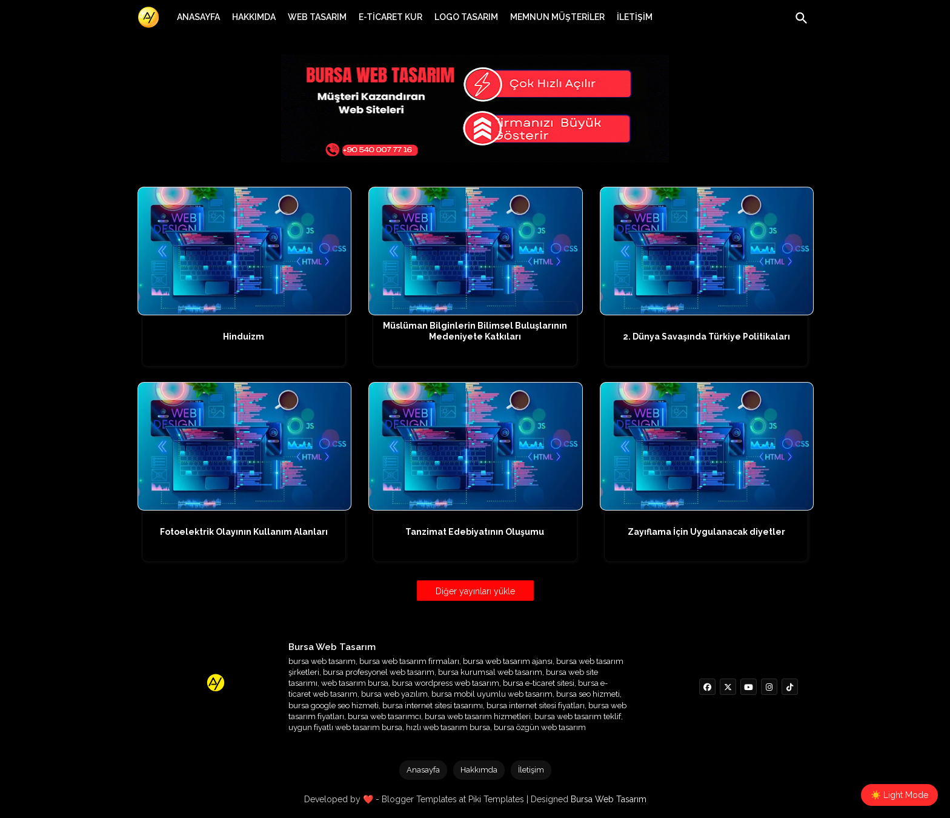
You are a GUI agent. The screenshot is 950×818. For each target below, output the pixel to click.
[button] (801, 18)
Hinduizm (243, 336)
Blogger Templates (419, 799)
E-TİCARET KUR (390, 17)
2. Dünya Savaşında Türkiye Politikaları (706, 336)
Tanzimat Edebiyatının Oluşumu (474, 532)
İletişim (531, 769)
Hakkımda (478, 769)
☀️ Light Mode (899, 795)
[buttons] (707, 687)
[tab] (198, 17)
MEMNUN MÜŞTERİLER (557, 17)
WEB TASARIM (317, 17)
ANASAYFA (198, 17)
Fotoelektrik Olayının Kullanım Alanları (244, 532)
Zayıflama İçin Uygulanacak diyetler (706, 532)
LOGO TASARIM (466, 17)
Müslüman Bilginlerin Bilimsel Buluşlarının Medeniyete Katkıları (475, 331)
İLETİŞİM (635, 17)
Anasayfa (423, 769)
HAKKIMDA (254, 17)
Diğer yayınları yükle (475, 591)
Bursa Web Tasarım (608, 799)
